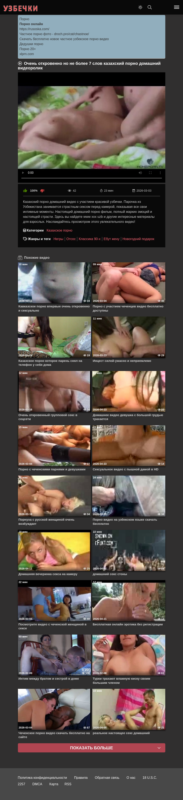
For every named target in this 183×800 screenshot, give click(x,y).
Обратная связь (107, 777)
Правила (81, 777)
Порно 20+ (28, 49)
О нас (131, 777)
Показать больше (91, 748)
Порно (24, 19)
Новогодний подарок (138, 239)
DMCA (37, 784)
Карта (53, 784)
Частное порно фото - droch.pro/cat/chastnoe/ (54, 34)
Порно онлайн (31, 24)
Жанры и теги (39, 239)
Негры (58, 239)
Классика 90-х (89, 239)
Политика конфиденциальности (42, 777)
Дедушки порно (31, 44)
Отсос (71, 239)
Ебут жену (112, 239)
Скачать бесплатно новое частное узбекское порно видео (64, 39)
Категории (35, 230)
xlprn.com (27, 54)
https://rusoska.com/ (34, 29)
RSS (68, 784)
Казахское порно (59, 230)
